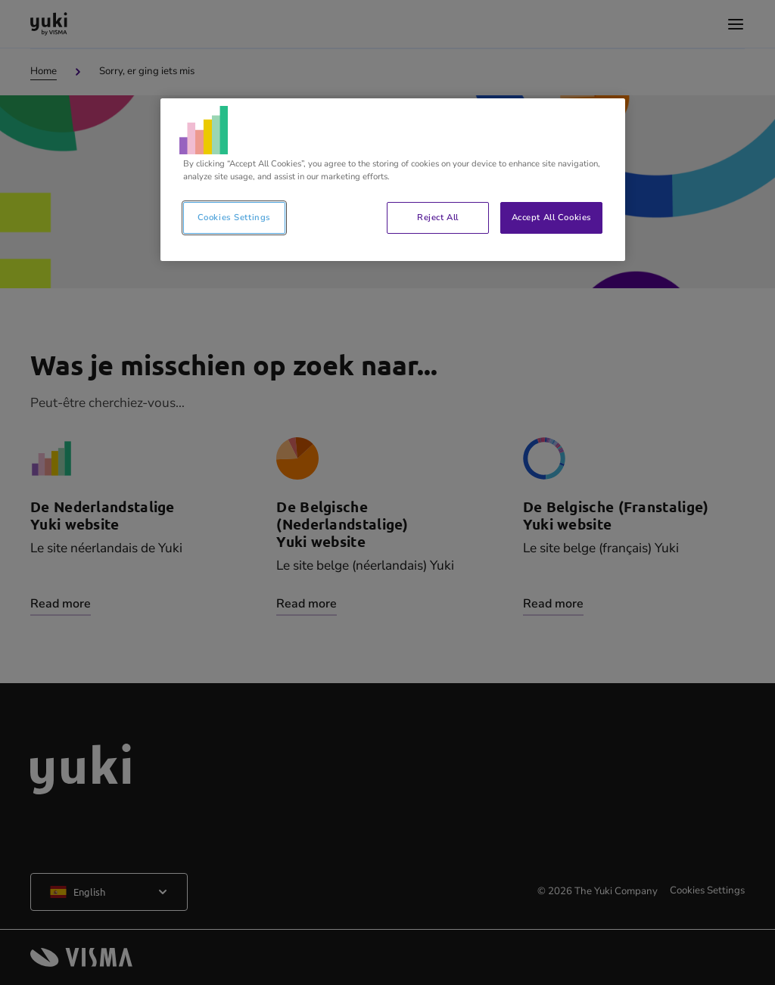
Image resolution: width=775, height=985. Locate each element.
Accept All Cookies (552, 217)
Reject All (438, 217)
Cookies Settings (234, 217)
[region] (392, 179)
